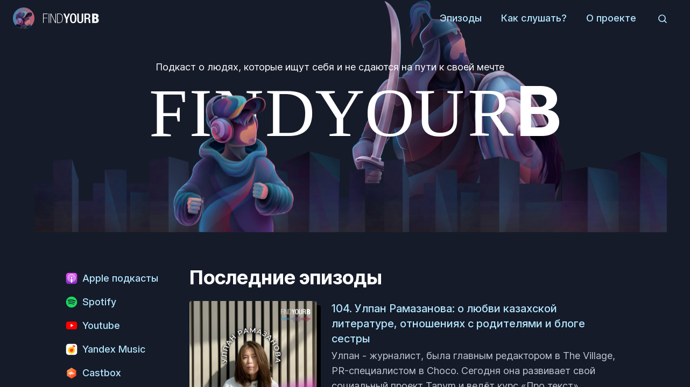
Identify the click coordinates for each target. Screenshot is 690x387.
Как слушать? (534, 18)
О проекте (611, 18)
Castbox (93, 373)
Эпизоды (461, 18)
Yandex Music (105, 349)
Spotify (90, 302)
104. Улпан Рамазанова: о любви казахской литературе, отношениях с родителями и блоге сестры (458, 323)
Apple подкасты (111, 278)
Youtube (92, 325)
